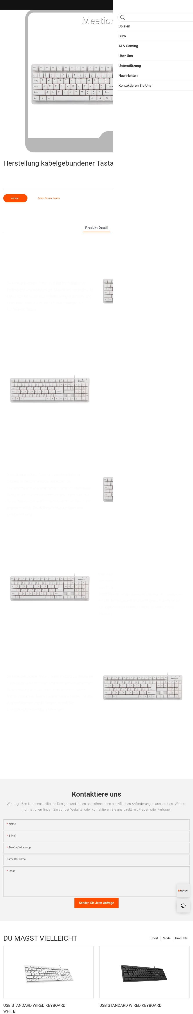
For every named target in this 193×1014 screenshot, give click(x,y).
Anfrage (15, 198)
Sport (154, 938)
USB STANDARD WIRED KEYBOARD (130, 1005)
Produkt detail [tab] (96, 228)
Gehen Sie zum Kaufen (49, 198)
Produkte (181, 938)
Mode (167, 938)
